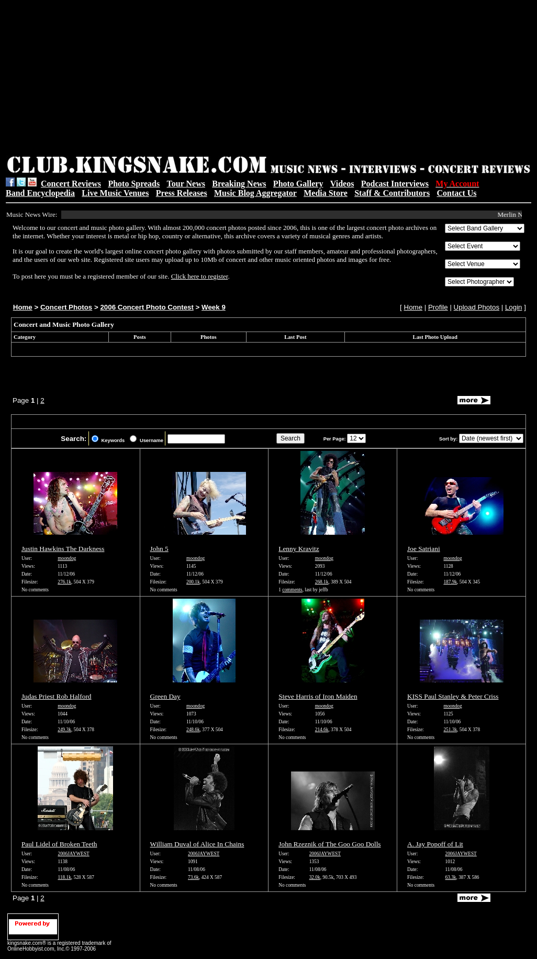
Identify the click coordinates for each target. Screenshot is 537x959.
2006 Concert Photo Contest (146, 307)
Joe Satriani (423, 549)
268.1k (322, 582)
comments (292, 589)
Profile (438, 307)
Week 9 (214, 307)
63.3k (450, 877)
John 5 (159, 549)
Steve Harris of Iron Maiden (317, 696)
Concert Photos (66, 307)
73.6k (193, 877)
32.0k (314, 877)
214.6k (322, 729)
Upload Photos (476, 307)
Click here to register (199, 276)
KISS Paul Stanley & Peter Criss (452, 696)
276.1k (64, 582)
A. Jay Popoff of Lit (435, 844)
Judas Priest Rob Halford (56, 696)
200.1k (193, 582)
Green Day (165, 696)
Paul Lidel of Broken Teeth (59, 844)
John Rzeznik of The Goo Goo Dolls (329, 844)
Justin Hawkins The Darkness (63, 549)
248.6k (193, 729)
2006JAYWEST (74, 853)
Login (513, 307)
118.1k (64, 877)
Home (22, 307)
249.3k (64, 729)
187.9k (450, 582)
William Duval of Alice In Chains (197, 844)
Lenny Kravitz (298, 549)
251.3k (450, 729)
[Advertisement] (157, 79)
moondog (67, 558)
